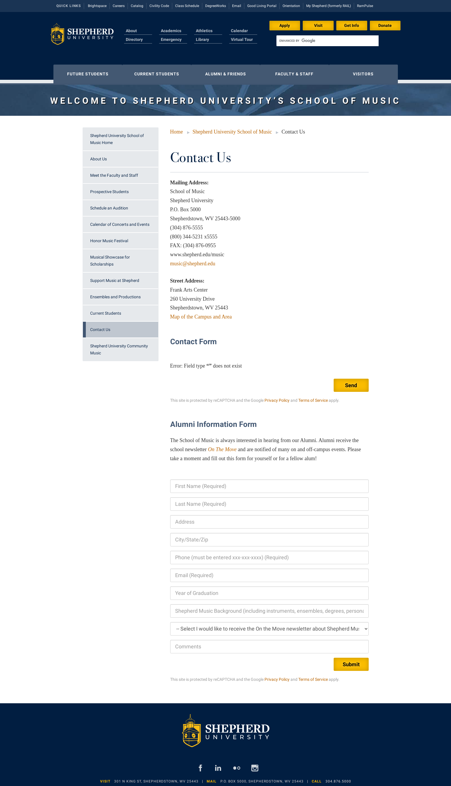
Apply (284, 25)
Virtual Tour (242, 39)
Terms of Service (313, 397)
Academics (171, 30)
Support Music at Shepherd (114, 277)
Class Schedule (187, 6)
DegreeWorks (215, 6)
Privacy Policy (277, 397)
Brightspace (97, 6)
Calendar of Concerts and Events (119, 221)
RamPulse (365, 6)
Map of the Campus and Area (201, 314)
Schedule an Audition (109, 205)
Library (202, 39)
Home (176, 129)
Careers (119, 6)
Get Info (351, 25)
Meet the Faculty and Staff (114, 172)
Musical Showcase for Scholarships (110, 258)
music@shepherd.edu (192, 261)
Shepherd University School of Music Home (117, 136)
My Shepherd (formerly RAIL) (328, 6)
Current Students (105, 310)
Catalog (137, 6)
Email (236, 6)
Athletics (204, 30)
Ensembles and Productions (115, 294)
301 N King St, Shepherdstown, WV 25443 (156, 778)
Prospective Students (109, 188)
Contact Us (100, 326)
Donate (385, 25)
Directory (134, 39)
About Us (98, 156)
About (131, 30)
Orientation (291, 6)
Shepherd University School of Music (232, 129)
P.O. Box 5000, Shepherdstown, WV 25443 (262, 778)
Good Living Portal (261, 6)
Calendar (239, 30)
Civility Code (159, 6)
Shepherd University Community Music (119, 346)
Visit (318, 25)
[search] (327, 40)
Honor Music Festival (109, 238)
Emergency (171, 39)
